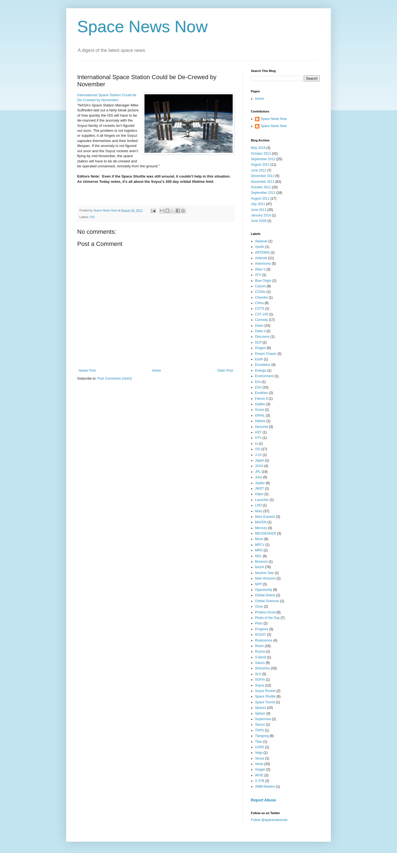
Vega (258, 753)
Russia (260, 651)
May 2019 (258, 148)
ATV (258, 275)
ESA (258, 387)
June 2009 (258, 221)
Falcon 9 (261, 399)
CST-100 (261, 314)
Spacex (260, 708)
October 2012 (261, 153)
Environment (264, 376)
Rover (259, 646)
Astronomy (263, 263)
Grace (259, 410)
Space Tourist (265, 702)
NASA (259, 567)
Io (256, 444)
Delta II (260, 331)
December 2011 (262, 176)
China (259, 303)
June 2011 (258, 210)
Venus (259, 758)
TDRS (259, 730)
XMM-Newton (265, 786)
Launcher (262, 500)
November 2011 (262, 182)
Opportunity (263, 590)
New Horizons (265, 578)
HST (258, 432)
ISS (92, 217)
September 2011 (263, 193)
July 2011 (258, 204)
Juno (258, 477)
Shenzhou (262, 668)
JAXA (259, 466)
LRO (258, 505)
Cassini (260, 286)
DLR (258, 342)
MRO (259, 550)
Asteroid (261, 258)
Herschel (261, 427)
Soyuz (259, 685)
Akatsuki (261, 241)
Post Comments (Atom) (114, 378)
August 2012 (260, 165)
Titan (258, 742)
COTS (259, 308)
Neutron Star (264, 573)
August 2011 (260, 198)
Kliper (259, 494)
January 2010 (261, 215)
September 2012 (263, 159)
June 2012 (258, 170)
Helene (260, 421)
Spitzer (260, 713)
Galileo (260, 404)
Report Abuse (263, 800)
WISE (259, 775)
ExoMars (261, 393)
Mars (258, 511)
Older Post (225, 370)
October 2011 (261, 187)
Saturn (260, 663)
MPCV (260, 545)
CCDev (260, 292)
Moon (259, 539)
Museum (261, 562)
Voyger (260, 769)
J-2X (258, 455)
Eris (258, 382)
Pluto (258, 623)
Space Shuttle (265, 696)
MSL (258, 556)
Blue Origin (263, 281)
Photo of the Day (267, 618)
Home (156, 370)
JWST (259, 488)
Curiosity (261, 320)
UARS (259, 747)
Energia (260, 370)
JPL (258, 472)
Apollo (259, 247)
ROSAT (260, 635)
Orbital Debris (265, 595)
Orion (259, 606)
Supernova (263, 719)
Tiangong (262, 736)
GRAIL (260, 415)
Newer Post (87, 370)
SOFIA (260, 680)
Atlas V (260, 269)
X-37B (259, 781)
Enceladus (262, 365)
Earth (259, 359)
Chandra (261, 297)
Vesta (259, 764)
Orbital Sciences (267, 601)
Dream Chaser (266, 354)
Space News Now (142, 26)
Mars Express (265, 517)
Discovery (262, 337)
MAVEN (261, 522)
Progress (261, 629)
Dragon (260, 348)
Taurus (260, 724)
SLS (258, 674)
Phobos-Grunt (265, 612)
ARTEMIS (262, 252)
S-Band (260, 657)
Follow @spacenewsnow (269, 820)
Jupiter (260, 483)
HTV (258, 438)
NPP (258, 584)
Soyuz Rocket (265, 691)
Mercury (261, 528)
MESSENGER (265, 533)
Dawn (259, 326)
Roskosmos (263, 640)
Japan (259, 460)
